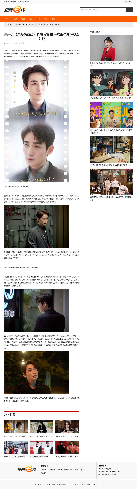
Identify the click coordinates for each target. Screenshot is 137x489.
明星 (38, 19)
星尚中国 (53, 470)
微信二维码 (128, 2)
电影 (30, 19)
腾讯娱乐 (44, 473)
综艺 (46, 19)
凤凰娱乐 (76, 470)
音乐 (54, 19)
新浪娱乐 (84, 470)
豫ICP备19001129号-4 (96, 484)
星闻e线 (60, 470)
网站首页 (6, 2)
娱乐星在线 (68, 470)
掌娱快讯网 (44, 470)
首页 (7, 19)
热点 (15, 19)
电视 (23, 19)
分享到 (6, 407)
